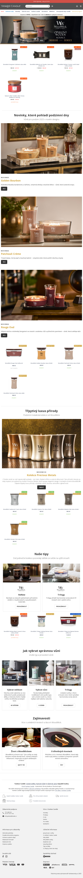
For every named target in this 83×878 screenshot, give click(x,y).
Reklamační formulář (8, 839)
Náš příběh (46, 837)
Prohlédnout (22, 606)
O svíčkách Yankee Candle (50, 835)
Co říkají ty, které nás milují (50, 848)
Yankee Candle (35, 11)
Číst (61, 765)
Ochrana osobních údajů (9, 837)
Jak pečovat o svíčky (48, 833)
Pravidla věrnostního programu (10, 835)
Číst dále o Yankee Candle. (63, 790)
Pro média (46, 821)
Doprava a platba (7, 844)
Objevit (41, 487)
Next (82, 30)
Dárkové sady (10, 11)
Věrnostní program (77, 11)
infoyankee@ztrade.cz (11, 816)
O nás (44, 817)
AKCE (2, 11)
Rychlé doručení (64, 796)
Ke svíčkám (14, 705)
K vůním (41, 705)
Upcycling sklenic (47, 844)
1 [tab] (39, 43)
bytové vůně (41, 784)
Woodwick (45, 11)
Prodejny (45, 815)
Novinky (17, 11)
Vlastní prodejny (11, 801)
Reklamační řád (6, 842)
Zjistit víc (21, 765)
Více (41, 40)
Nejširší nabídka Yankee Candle (15, 796)
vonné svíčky (31, 784)
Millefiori (52, 11)
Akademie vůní (47, 842)
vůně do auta (52, 784)
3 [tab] (43, 43)
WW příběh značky (48, 839)
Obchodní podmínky (7, 833)
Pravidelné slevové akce (39, 801)
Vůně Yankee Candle (28, 786)
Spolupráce (46, 824)
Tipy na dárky (46, 846)
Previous (1, 30)
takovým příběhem (35, 789)
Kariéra (45, 819)
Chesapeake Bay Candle (63, 11)
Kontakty (45, 812)
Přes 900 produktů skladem (40, 796)
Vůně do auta (26, 11)
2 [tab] (41, 43)
